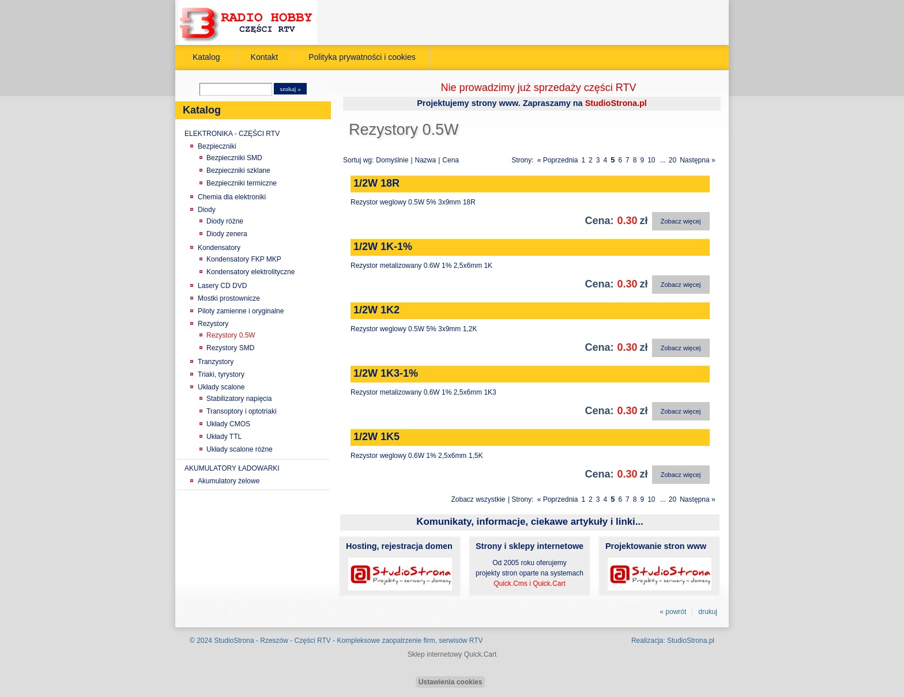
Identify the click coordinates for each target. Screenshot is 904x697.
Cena (450, 160)
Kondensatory (219, 248)
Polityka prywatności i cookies (362, 57)
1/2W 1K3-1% (385, 373)
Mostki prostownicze (229, 298)
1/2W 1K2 (376, 310)
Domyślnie (392, 160)
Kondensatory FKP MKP (243, 259)
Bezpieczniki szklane (238, 170)
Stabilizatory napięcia (239, 399)
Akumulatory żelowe (228, 481)
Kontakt (264, 57)
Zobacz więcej (681, 221)
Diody (207, 210)
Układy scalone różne (239, 449)
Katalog (206, 57)
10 (651, 160)
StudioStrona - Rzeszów (252, 641)
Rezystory (213, 324)
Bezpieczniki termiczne (241, 183)
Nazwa (425, 160)
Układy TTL (224, 437)
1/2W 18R (376, 183)
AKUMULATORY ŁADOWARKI (232, 468)
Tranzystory (215, 362)
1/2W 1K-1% (382, 246)
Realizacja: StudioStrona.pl (672, 641)
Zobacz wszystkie (478, 499)
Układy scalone (221, 387)
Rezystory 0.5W (230, 335)
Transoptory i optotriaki (241, 411)
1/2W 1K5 (376, 436)
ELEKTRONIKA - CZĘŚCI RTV (232, 134)
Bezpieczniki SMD (234, 158)
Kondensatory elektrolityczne (250, 272)
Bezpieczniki (217, 146)
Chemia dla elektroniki (232, 197)
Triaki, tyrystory (221, 374)
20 (672, 160)
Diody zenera (226, 234)
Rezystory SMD (230, 348)
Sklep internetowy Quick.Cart (452, 654)
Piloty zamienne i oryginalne (241, 311)
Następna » (697, 160)
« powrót (673, 612)
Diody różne (224, 221)
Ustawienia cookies (451, 682)
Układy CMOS (228, 424)
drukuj (707, 612)
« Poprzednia (557, 160)
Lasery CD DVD (222, 286)
